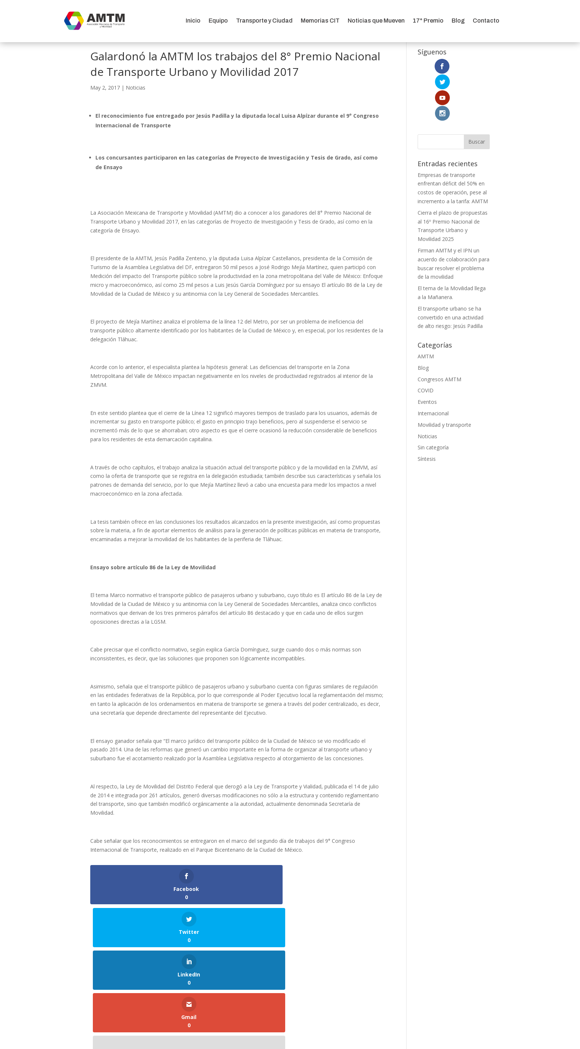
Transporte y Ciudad (264, 20)
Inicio (193, 20)
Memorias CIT (320, 20)
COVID (426, 343)
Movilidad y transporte (444, 377)
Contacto (486, 20)
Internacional (433, 366)
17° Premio (428, 20)
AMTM (426, 309)
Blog (458, 20)
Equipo (218, 20)
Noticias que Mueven (376, 20)
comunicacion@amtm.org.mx (290, 968)
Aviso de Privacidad (290, 1000)
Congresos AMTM (439, 332)
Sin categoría (433, 400)
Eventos (427, 355)
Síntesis (427, 412)
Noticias (135, 87)
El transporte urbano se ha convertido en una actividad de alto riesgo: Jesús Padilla (450, 270)
